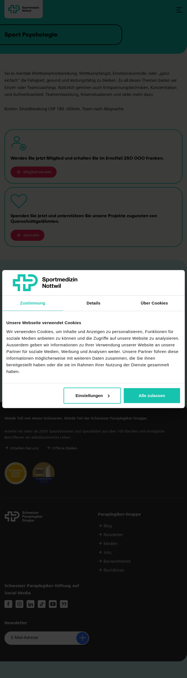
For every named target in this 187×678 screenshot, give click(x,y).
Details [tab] (93, 303)
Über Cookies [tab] (154, 303)
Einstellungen (92, 395)
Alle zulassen (152, 395)
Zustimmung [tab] (32, 303)
